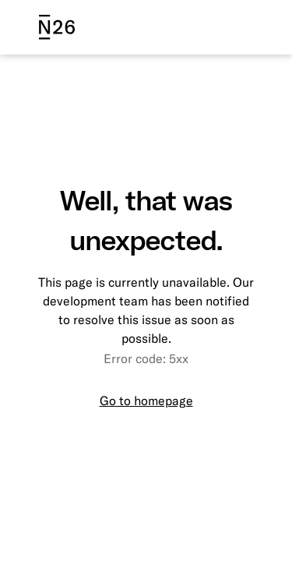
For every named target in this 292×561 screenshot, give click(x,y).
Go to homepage (146, 400)
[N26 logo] (56, 27)
